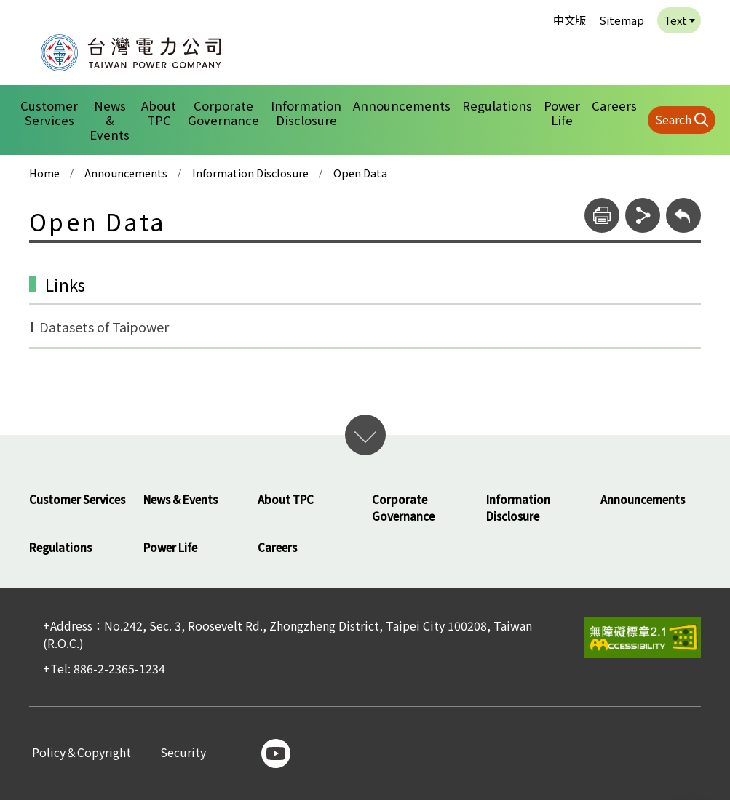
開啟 (365, 435)
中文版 (569, 20)
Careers (614, 105)
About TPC (158, 113)
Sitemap (621, 20)
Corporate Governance (223, 113)
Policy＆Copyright (81, 753)
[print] (601, 215)
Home (44, 173)
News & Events (110, 120)
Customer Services (49, 113)
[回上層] (683, 215)
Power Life (562, 113)
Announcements (402, 105)
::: (21, 10)
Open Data (360, 173)
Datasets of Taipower (104, 326)
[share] (642, 215)
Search (673, 119)
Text (675, 20)
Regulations (497, 105)
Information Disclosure (306, 113)
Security (183, 753)
